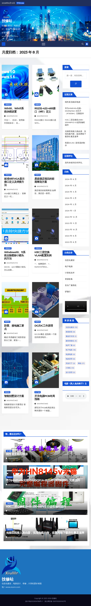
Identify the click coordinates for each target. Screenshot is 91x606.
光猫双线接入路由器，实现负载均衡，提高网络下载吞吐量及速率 (75, 134)
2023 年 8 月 (71, 242)
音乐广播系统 (70, 285)
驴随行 (68, 291)
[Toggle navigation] (43, 44)
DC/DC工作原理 (43, 325)
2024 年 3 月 (71, 198)
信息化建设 (70, 260)
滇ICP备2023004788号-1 (34, 601)
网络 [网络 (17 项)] (81, 363)
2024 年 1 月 (70, 211)
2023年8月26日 (12, 333)
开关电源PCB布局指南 (44, 397)
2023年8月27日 (12, 189)
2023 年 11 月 (71, 223)
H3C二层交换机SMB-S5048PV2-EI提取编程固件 (75, 122)
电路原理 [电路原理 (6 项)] (70, 359)
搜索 (66, 67)
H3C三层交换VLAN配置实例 (42, 254)
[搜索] (76, 84)
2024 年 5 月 (71, 185)
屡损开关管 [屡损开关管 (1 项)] (71, 336)
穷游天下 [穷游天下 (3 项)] (70, 363)
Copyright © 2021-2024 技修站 (45, 598)
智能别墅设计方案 (14, 396)
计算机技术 (8, 104)
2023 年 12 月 (71, 217)
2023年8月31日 (12, 116)
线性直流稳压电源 (72, 102)
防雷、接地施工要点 (14, 327)
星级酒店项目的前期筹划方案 (44, 180)
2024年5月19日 (13, 511)
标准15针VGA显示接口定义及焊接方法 (14, 182)
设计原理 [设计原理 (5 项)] (70, 372)
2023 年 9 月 (71, 236)
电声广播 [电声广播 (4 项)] (70, 345)
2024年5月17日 (13, 537)
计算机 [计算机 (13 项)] (70, 368)
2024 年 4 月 (71, 192)
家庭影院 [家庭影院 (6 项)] (70, 332)
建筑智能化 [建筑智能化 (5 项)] (71, 341)
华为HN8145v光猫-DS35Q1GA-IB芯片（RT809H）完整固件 (74, 111)
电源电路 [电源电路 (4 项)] (70, 354)
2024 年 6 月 (71, 179)
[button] (83, 44)
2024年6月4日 (13, 458)
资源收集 (37, 104)
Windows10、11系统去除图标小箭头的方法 (14, 255)
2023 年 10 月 (71, 229)
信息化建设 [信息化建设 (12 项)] (71, 327)
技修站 (7, 21)
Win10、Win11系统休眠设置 (14, 110)
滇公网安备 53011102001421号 (55, 601)
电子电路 (37, 392)
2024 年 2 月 (71, 204)
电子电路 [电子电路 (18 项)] (71, 350)
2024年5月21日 (13, 484)
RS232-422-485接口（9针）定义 (44, 110)
